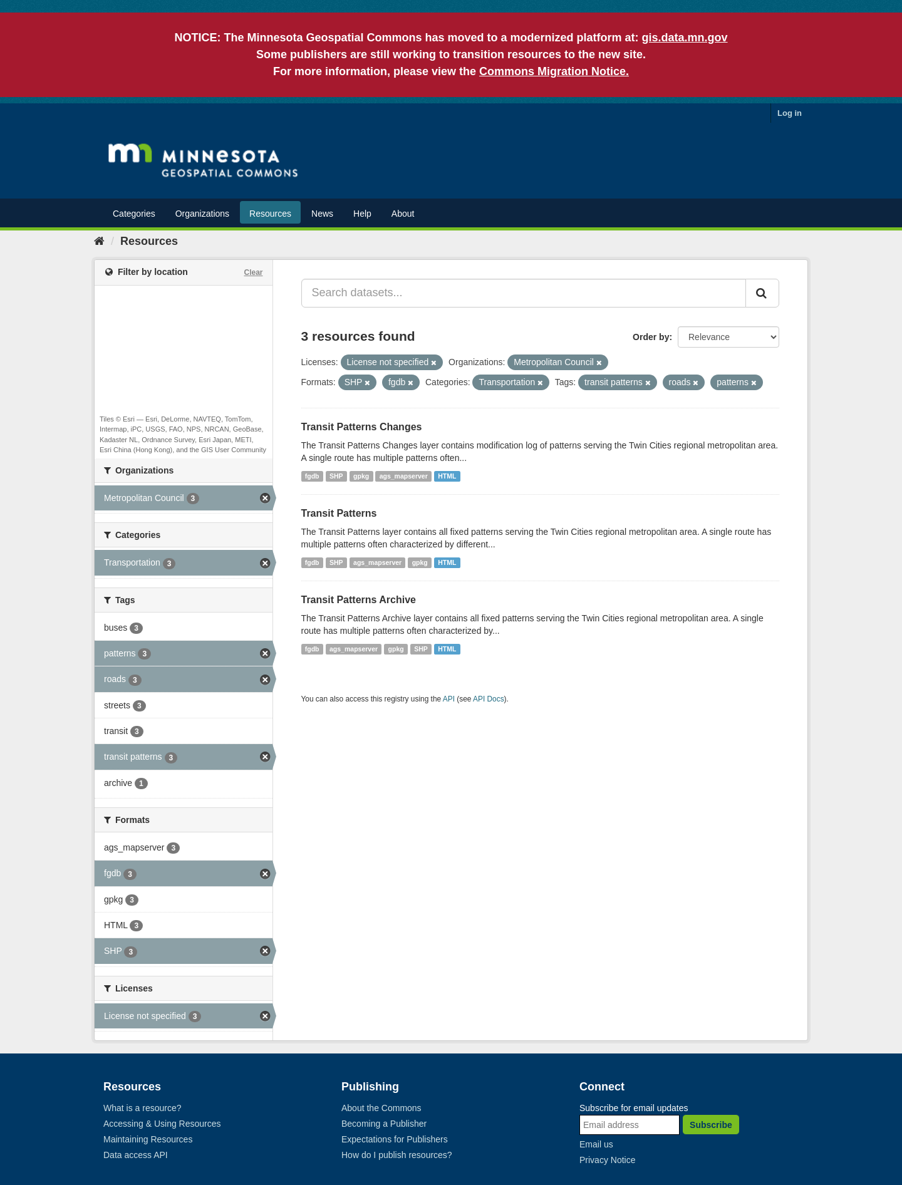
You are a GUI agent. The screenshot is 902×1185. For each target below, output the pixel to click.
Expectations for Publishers (394, 1139)
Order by (651, 337)
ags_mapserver (404, 476)
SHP (336, 476)
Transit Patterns (339, 513)
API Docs (488, 699)
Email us (596, 1144)
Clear (253, 272)
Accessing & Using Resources (162, 1124)
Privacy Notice (607, 1160)
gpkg (361, 476)
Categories (134, 214)
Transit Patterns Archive (358, 599)
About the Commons (381, 1108)
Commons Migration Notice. (554, 71)
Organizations (202, 214)
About (403, 214)
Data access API (135, 1155)
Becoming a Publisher (384, 1124)
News (322, 214)
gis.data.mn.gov (685, 37)
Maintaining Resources (147, 1139)
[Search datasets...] (524, 293)
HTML (447, 476)
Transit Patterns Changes (361, 427)
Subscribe (711, 1125)
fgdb (312, 476)
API (449, 699)
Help (362, 214)
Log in (789, 113)
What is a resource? (142, 1108)
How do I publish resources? (396, 1155)
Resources (270, 214)
